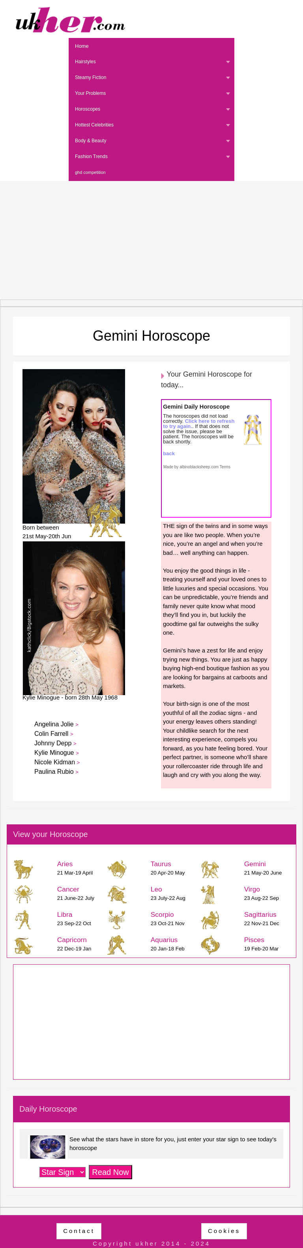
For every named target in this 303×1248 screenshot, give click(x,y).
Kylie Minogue (55, 752)
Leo (156, 889)
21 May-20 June (263, 873)
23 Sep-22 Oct (74, 923)
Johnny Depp (53, 743)
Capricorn (72, 940)
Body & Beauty (90, 140)
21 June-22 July (75, 898)
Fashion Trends (91, 156)
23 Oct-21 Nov (168, 923)
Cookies (224, 1230)
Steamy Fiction (90, 77)
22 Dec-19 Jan (74, 949)
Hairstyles (85, 61)
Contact (79, 1230)
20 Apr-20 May (168, 873)
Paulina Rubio (54, 771)
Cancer (68, 889)
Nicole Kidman (55, 762)
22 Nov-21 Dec (261, 923)
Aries (65, 864)
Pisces (254, 940)
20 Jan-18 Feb (168, 949)
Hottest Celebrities (94, 125)
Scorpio (162, 914)
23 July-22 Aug (168, 898)
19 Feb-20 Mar (261, 949)
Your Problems (90, 93)
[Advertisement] (151, 240)
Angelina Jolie (54, 724)
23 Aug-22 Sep (261, 898)
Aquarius (164, 940)
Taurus (161, 864)
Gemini (255, 864)
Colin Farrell (52, 733)
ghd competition (90, 172)
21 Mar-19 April (75, 873)
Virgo (252, 889)
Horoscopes (87, 109)
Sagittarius (260, 914)
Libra (65, 914)
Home (82, 46)
